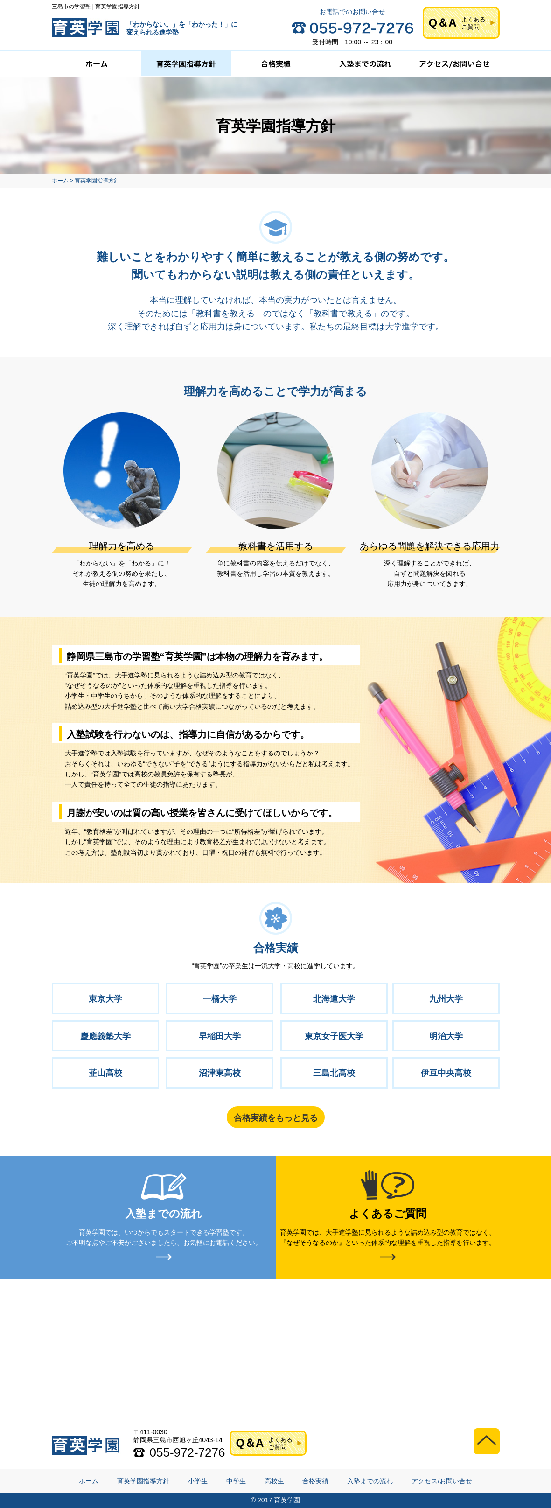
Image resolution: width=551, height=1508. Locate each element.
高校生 (274, 1481)
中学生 (236, 1481)
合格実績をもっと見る (276, 1118)
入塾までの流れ (370, 1481)
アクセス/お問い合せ (442, 1481)
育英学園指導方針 (143, 1481)
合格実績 (315, 1481)
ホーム (88, 1481)
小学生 (198, 1481)
